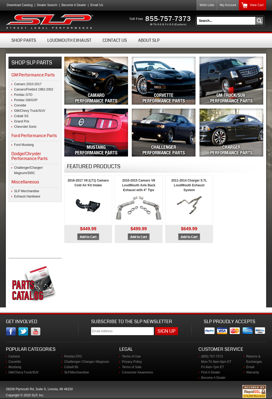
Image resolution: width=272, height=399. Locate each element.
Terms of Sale (131, 367)
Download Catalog (20, 5)
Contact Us (115, 40)
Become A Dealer (73, 5)
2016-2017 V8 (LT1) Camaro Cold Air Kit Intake (88, 183)
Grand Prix (21, 121)
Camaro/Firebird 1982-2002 (33, 89)
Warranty (252, 372)
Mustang (14, 367)
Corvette (20, 105)
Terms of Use (131, 356)
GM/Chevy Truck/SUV (29, 111)
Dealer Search (47, 5)
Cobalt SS (21, 116)
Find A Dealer (210, 372)
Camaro (14, 356)
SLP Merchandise (26, 191)
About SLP (149, 40)
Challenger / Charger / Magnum (86, 362)
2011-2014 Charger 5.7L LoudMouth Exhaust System (189, 185)
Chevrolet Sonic (25, 127)
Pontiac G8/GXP (25, 100)
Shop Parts (23, 40)
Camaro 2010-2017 (27, 84)
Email (250, 367)
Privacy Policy (132, 362)
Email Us (96, 5)
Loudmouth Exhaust (69, 40)
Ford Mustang (24, 145)
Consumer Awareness (137, 372)
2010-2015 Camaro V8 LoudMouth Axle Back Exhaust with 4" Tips (138, 185)
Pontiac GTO (23, 95)
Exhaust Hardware (27, 196)
